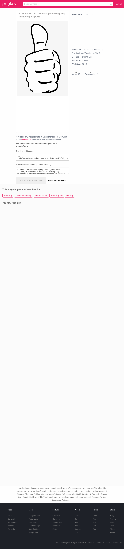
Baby (76, 522)
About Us (90, 543)
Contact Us (100, 543)
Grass (95, 522)
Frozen (77, 516)
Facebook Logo (34, 526)
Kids (76, 532)
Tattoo (112, 532)
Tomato (11, 526)
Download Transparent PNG (31, 180)
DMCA (108, 543)
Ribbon (112, 529)
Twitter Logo (33, 519)
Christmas (56, 516)
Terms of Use (117, 543)
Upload (119, 4)
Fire (94, 519)
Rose (112, 522)
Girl (76, 519)
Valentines (56, 526)
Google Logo (33, 532)
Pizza (10, 516)
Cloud (95, 516)
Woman (77, 526)
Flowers (113, 519)
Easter (54, 529)
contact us (26, 140)
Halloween (56, 519)
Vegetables (12, 522)
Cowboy (78, 529)
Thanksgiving (57, 522)
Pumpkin (11, 529)
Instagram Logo (34, 516)
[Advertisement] (54, 114)
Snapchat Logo (34, 529)
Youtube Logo (34, 522)
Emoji (112, 516)
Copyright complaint (56, 180)
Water (112, 526)
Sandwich (12, 519)
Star (94, 526)
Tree (94, 529)
